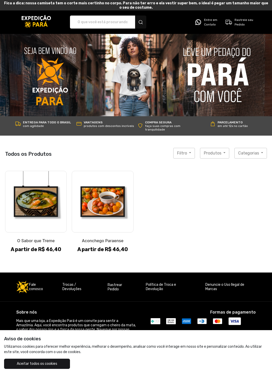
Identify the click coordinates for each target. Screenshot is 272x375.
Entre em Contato (205, 22)
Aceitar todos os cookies (37, 363)
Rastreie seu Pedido (239, 22)
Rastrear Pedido (115, 287)
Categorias (249, 153)
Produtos (213, 153)
